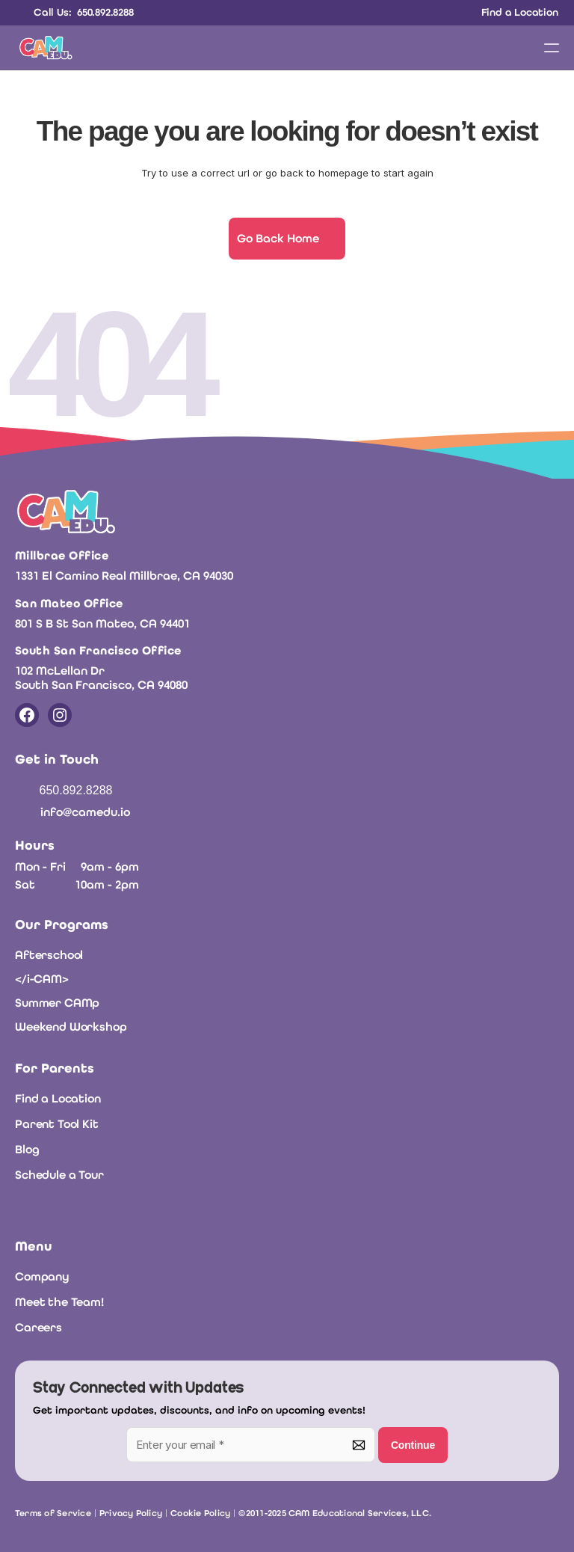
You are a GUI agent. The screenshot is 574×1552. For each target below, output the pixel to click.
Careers (38, 1327)
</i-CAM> (42, 979)
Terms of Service (53, 1513)
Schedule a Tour (59, 1175)
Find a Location (58, 1098)
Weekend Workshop (70, 1026)
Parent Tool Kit (57, 1124)
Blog (27, 1149)
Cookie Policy (200, 1513)
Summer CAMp (57, 1003)
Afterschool (49, 955)
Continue (413, 1445)
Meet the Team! (59, 1302)
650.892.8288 (76, 790)
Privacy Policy (130, 1513)
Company (42, 1276)
